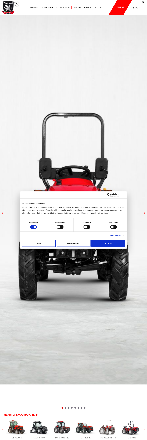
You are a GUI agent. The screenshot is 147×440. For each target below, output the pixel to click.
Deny (39, 243)
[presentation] (2, 213)
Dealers (77, 7)
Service (87, 7)
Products (65, 7)
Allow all (108, 243)
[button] (62, 408)
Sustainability (49, 7)
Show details (115, 236)
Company (34, 7)
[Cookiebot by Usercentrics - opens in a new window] (108, 195)
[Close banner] (124, 195)
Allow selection (73, 243)
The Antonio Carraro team (20, 414)
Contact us (100, 7)
